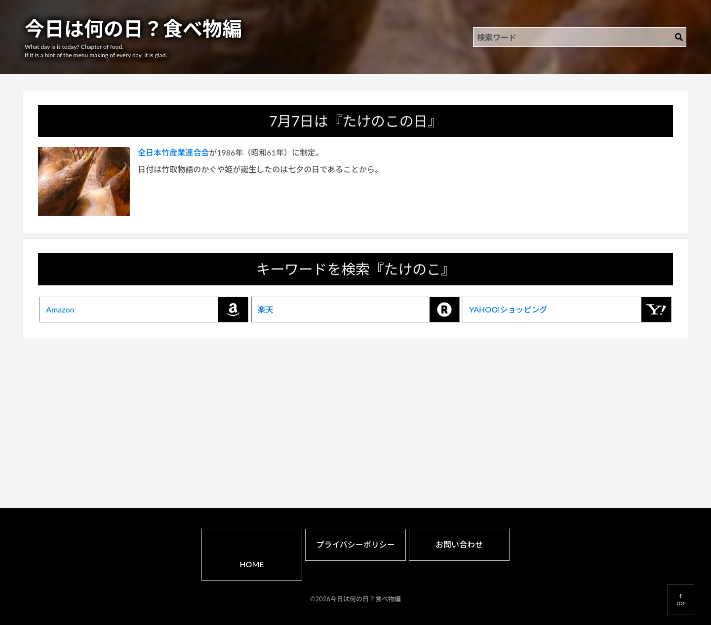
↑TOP (681, 599)
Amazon (147, 309)
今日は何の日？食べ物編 (133, 28)
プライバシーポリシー (355, 544)
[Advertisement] (355, 410)
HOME (251, 564)
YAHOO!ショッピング (570, 309)
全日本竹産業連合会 (173, 152)
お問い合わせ (459, 544)
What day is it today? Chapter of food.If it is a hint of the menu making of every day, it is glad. (96, 51)
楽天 (359, 309)
